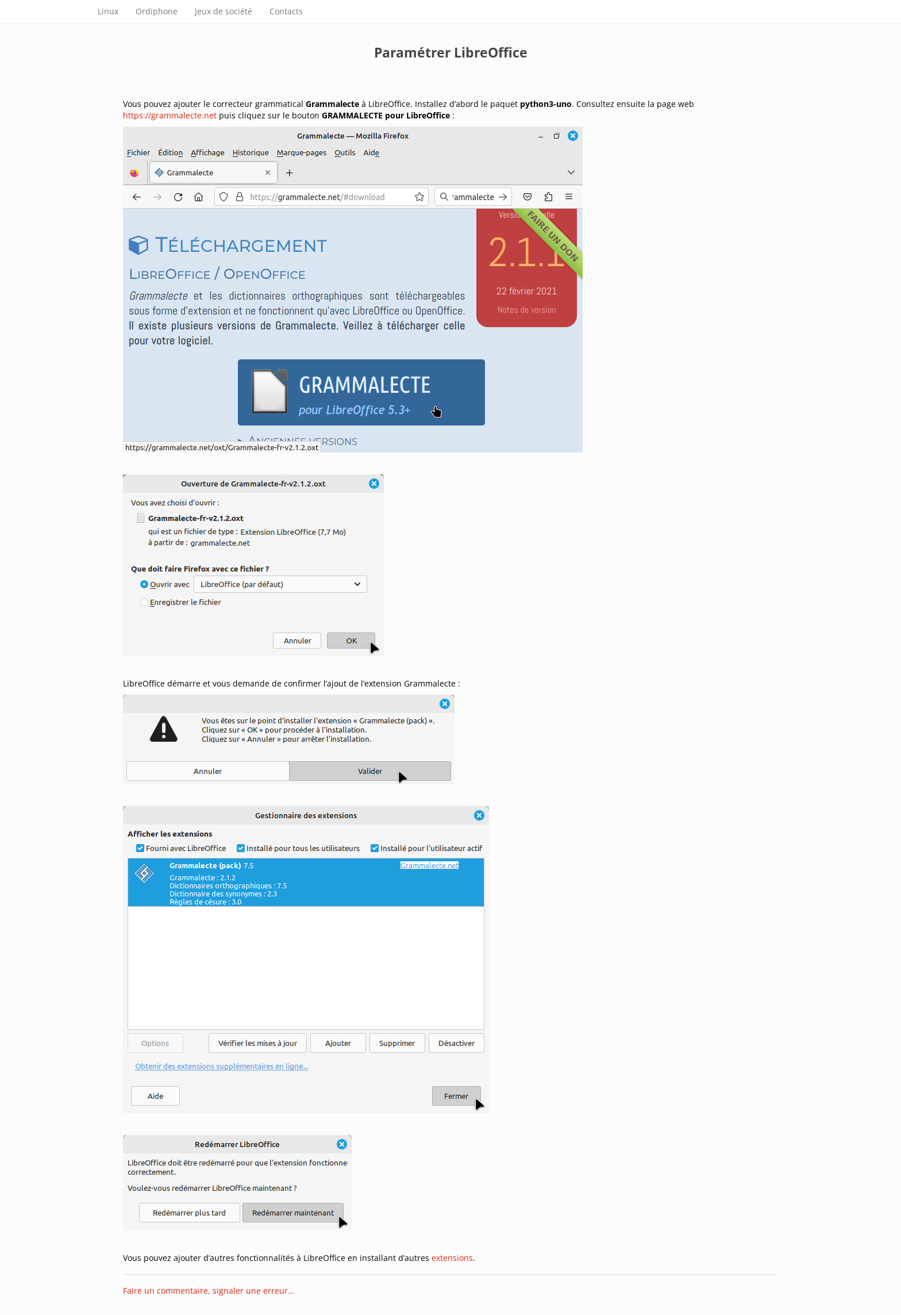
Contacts (286, 11)
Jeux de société (223, 11)
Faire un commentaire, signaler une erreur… (208, 1290)
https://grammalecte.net (170, 115)
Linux (108, 11)
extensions (452, 1257)
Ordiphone (157, 11)
